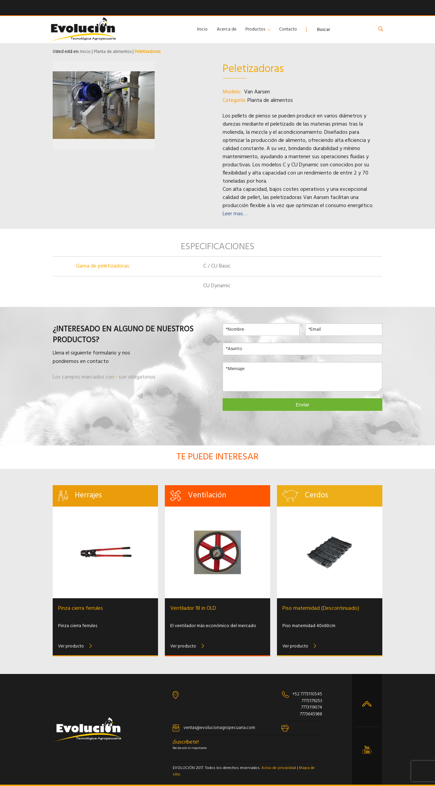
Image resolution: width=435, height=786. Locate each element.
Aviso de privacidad (278, 768)
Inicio (202, 29)
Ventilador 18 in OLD (193, 608)
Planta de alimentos (113, 51)
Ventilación (207, 495)
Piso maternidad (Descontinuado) (320, 608)
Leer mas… (235, 213)
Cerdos (316, 495)
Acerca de (227, 29)
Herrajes (88, 495)
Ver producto (71, 646)
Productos (255, 29)
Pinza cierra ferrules (80, 608)
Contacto (288, 29)
